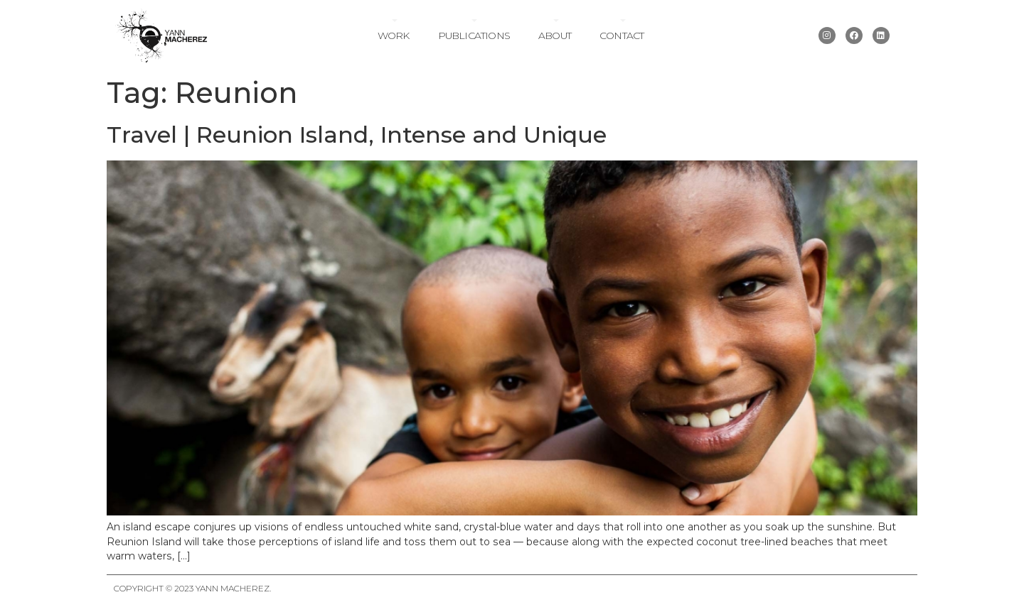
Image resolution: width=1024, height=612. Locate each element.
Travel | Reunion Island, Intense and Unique (357, 134)
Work (394, 35)
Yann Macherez (233, 588)
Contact (621, 35)
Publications (474, 35)
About (554, 35)
